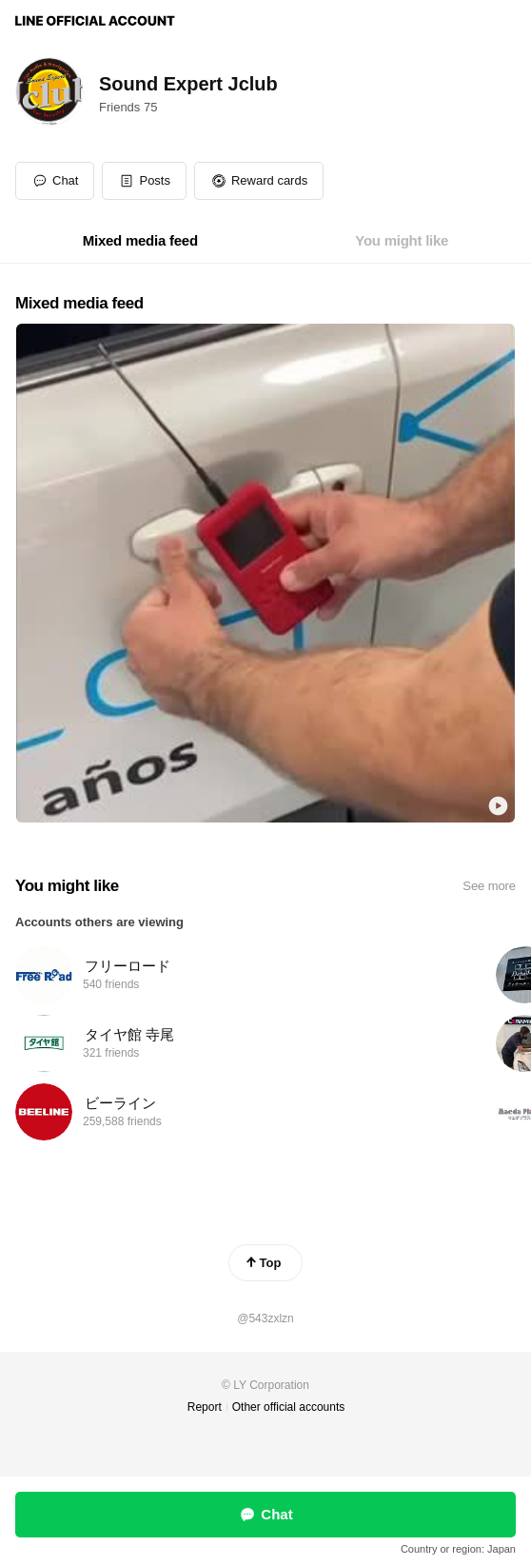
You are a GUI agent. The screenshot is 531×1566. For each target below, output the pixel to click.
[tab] (140, 241)
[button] (144, 181)
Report (204, 1407)
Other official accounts (288, 1407)
